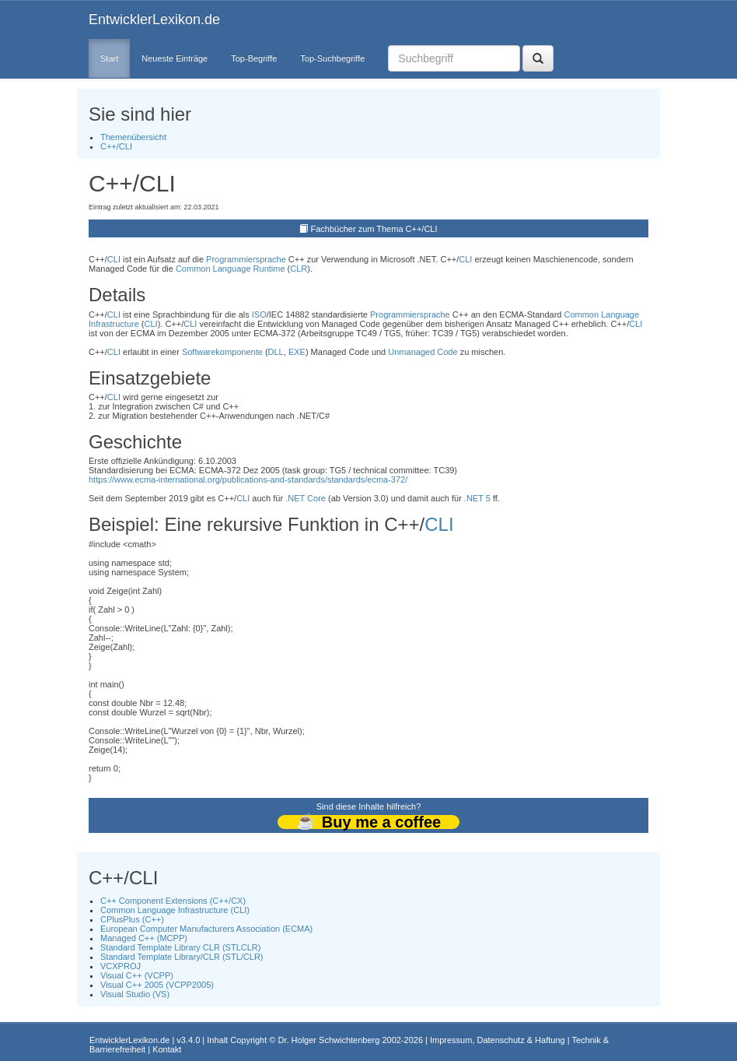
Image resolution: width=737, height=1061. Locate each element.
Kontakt (166, 1049)
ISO (259, 314)
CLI (114, 259)
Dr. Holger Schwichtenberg (329, 1040)
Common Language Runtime (230, 268)
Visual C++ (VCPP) (136, 975)
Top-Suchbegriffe (332, 58)
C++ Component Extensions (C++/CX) (173, 900)
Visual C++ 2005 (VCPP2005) (157, 984)
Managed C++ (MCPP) (143, 938)
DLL (276, 352)
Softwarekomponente (222, 352)
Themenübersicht (133, 137)
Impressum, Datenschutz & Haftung (497, 1040)
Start (109, 58)
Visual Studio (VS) (134, 994)
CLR (298, 268)
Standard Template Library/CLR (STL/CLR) (182, 956)
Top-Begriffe (254, 58)
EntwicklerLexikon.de (154, 19)
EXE (297, 352)
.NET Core (305, 498)
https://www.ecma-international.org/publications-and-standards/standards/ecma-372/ (248, 479)
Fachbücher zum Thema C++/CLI (374, 229)
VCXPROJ (120, 966)
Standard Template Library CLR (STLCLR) (180, 947)
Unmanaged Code (422, 352)
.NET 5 (477, 498)
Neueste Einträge (174, 58)
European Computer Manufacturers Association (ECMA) (206, 928)
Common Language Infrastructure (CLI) (175, 910)
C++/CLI (116, 146)
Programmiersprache (246, 259)
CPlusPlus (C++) (132, 919)
